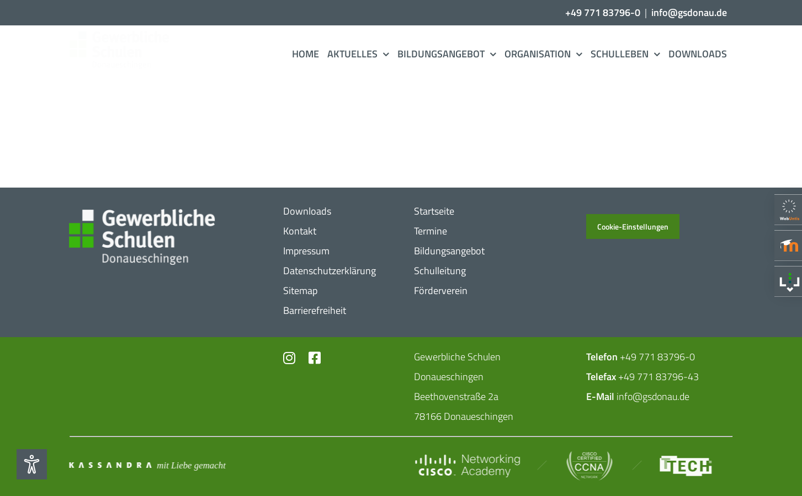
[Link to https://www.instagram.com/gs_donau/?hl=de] (289, 358)
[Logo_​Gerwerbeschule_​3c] (128, 35)
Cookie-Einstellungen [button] (632, 226)
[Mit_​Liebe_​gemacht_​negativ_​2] (148, 464)
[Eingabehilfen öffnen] (32, 464)
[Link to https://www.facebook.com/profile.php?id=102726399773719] (314, 358)
